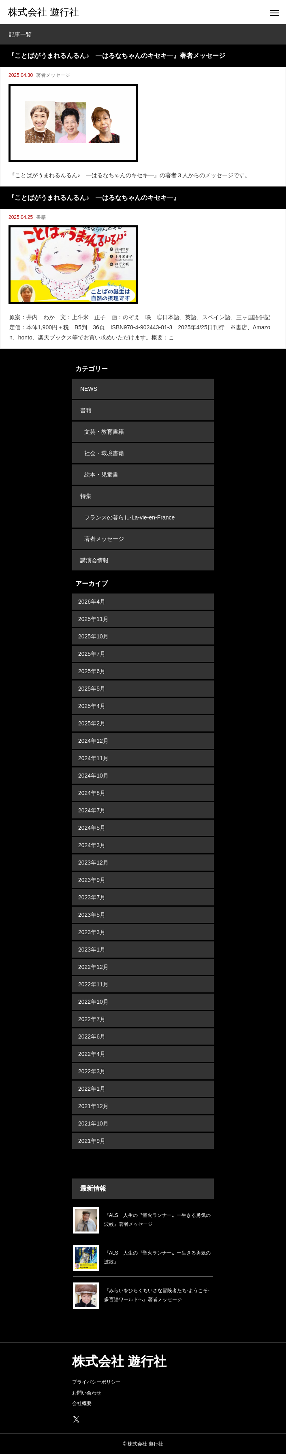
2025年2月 (91, 723)
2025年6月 (91, 671)
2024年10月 (93, 775)
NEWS (88, 389)
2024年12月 (93, 741)
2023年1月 (91, 949)
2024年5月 (91, 827)
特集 (86, 496)
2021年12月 (93, 1106)
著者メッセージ (53, 75)
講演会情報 (94, 560)
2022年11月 (93, 984)
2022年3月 (91, 1071)
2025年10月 (93, 636)
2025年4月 (91, 706)
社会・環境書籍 (104, 453)
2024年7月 (91, 810)
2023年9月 (91, 880)
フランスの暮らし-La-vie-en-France (129, 517)
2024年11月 (93, 758)
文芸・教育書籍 (104, 431)
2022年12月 (93, 967)
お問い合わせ (86, 1393)
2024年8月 (91, 793)
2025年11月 (93, 619)
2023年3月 (91, 932)
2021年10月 (93, 1123)
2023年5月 (91, 914)
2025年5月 (91, 688)
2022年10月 (93, 1001)
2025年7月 (91, 654)
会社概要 (82, 1403)
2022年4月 (91, 1054)
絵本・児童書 (101, 474)
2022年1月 (91, 1088)
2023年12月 (93, 862)
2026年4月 (91, 601)
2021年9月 (91, 1141)
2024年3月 (91, 845)
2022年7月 (91, 1019)
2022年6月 (91, 1036)
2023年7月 (91, 897)
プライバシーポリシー (96, 1382)
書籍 (41, 217)
